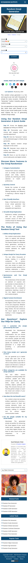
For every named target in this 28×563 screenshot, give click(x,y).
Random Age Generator (9, 545)
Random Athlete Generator (10, 526)
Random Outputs (9, 2)
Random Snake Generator (10, 523)
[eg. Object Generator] (14, 470)
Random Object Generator (10, 543)
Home (9, 34)
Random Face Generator (10, 503)
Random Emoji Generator (10, 548)
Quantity (4, 50)
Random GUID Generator (10, 511)
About (21, 559)
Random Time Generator (10, 534)
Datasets (4, 39)
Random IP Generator (9, 506)
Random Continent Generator (11, 528)
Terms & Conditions (10, 557)
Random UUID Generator (10, 508)
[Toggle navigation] (25, 2)
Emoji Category (5, 44)
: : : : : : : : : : (14, 46)
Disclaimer (9, 559)
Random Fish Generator (10, 520)
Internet (14, 34)
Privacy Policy (21, 557)
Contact (16, 559)
